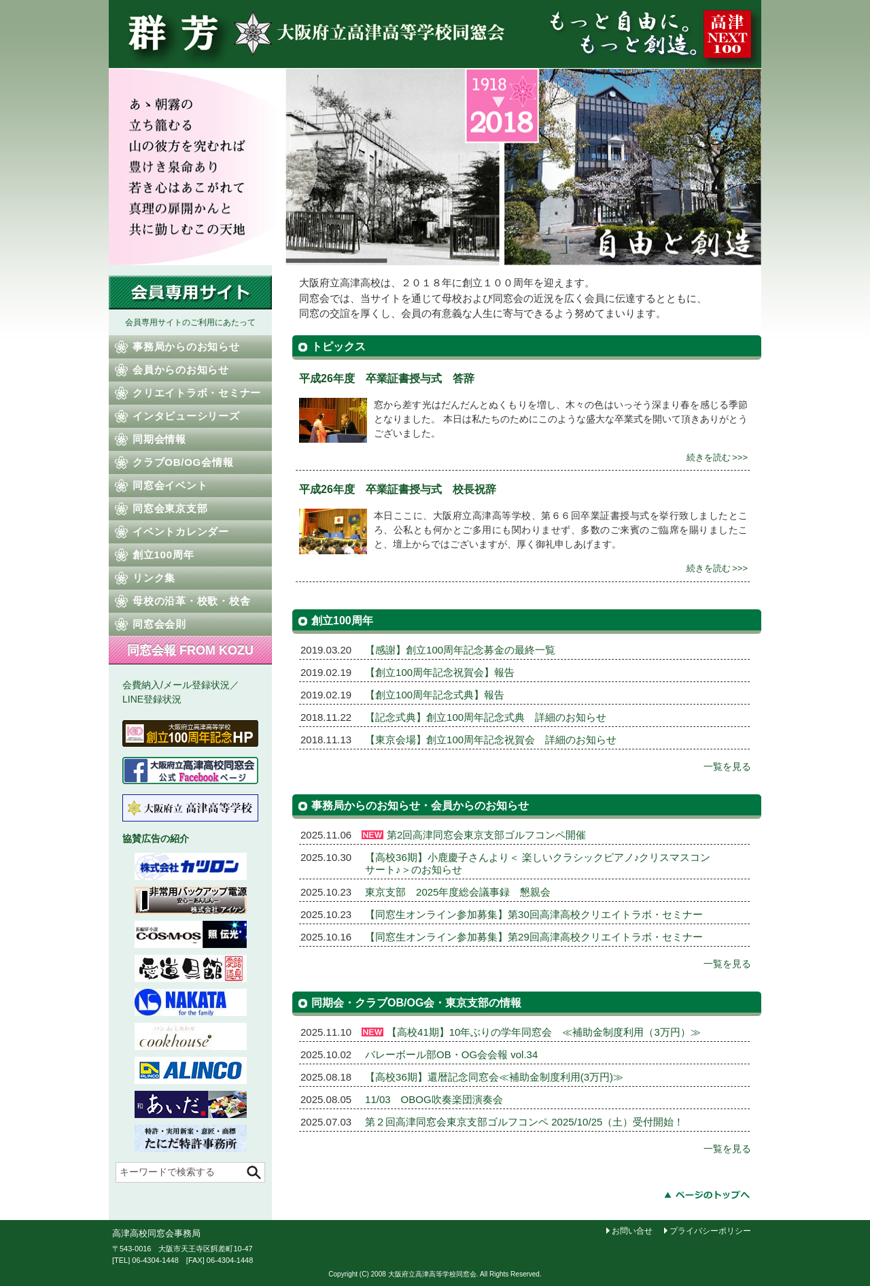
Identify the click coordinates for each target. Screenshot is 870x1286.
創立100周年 (163, 554)
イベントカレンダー (181, 531)
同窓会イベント (170, 485)
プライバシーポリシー (710, 1231)
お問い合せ (632, 1231)
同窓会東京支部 (170, 508)
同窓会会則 (159, 624)
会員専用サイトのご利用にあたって (190, 322)
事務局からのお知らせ (186, 346)
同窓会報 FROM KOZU (190, 650)
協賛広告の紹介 (155, 838)
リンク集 (154, 577)
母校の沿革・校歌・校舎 (191, 601)
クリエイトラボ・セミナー (197, 393)
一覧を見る (727, 766)
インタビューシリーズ (186, 416)
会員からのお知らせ (181, 369)
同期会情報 (159, 439)
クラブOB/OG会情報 (183, 462)
